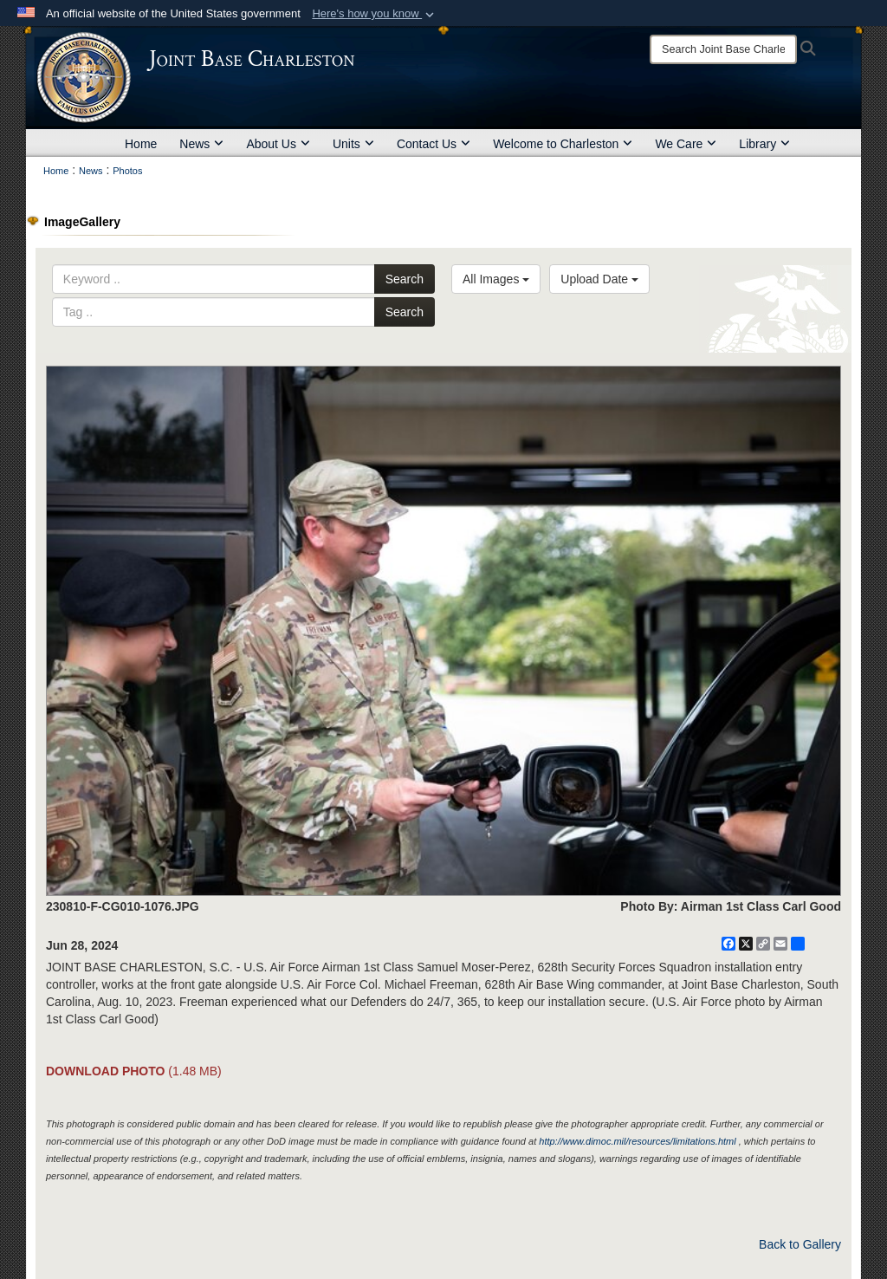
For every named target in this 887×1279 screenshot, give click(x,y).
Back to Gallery (800, 1244)
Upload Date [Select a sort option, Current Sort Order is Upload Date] (599, 279)
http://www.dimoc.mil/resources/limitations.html (637, 1141)
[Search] (723, 49)
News (201, 144)
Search (404, 279)
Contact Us (433, 144)
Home (141, 144)
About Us (278, 144)
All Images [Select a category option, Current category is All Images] (496, 279)
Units (353, 144)
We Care (685, 144)
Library (764, 144)
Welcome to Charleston (562, 144)
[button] (374, 14)
